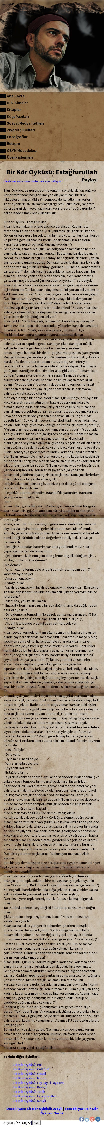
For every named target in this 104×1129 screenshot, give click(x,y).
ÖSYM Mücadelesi (22, 150)
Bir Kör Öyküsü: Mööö (30, 1078)
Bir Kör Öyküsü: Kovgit (30, 1087)
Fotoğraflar (17, 136)
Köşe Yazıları (18, 116)
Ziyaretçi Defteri (21, 129)
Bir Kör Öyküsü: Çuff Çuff (31, 1069)
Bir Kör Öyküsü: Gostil (30, 1073)
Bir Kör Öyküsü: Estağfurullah (35, 1096)
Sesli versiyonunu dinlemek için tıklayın (32, 181)
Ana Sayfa (16, 95)
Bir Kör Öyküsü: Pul (28, 1064)
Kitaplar (14, 109)
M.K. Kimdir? (17, 102)
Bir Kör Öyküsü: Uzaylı (30, 1100)
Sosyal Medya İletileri (25, 123)
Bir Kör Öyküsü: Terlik (29, 1091)
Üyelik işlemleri (20, 157)
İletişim (13, 143)
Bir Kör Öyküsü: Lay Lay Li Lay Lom (39, 1082)
